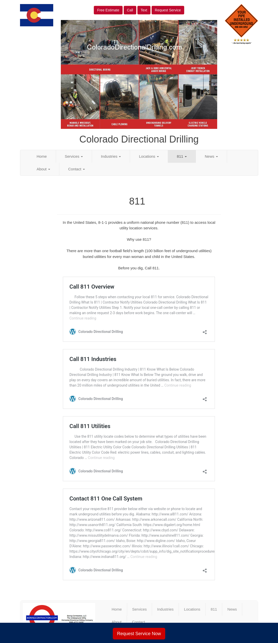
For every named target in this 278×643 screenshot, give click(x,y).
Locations (149, 156)
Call (130, 10)
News (211, 156)
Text (144, 10)
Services (74, 156)
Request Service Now (139, 633)
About (43, 169)
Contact (76, 169)
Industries (111, 156)
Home (42, 156)
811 (182, 156)
